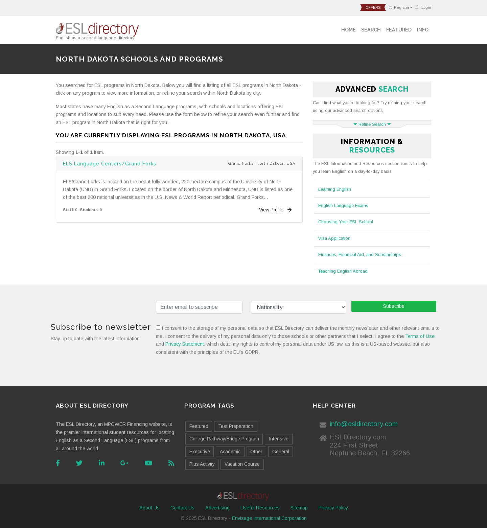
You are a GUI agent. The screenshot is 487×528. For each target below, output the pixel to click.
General (280, 451)
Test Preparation (235, 426)
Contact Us (182, 507)
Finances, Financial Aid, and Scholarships (359, 254)
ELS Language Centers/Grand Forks (109, 163)
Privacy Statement (184, 344)
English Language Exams (343, 205)
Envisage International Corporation (269, 518)
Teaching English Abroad (343, 271)
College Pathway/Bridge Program (224, 438)
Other (256, 451)
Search (371, 29)
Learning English (334, 189)
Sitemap (299, 507)
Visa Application (334, 238)
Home (348, 29)
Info (422, 29)
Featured (399, 29)
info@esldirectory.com (364, 424)
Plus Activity (202, 464)
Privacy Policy (333, 507)
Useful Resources (260, 507)
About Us (149, 507)
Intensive (278, 438)
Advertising (217, 507)
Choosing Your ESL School (345, 221)
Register (399, 7)
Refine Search (372, 124)
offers (373, 7)
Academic (230, 451)
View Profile (275, 209)
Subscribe (393, 306)
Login (423, 7)
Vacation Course (242, 464)
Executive (199, 451)
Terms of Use (420, 336)
